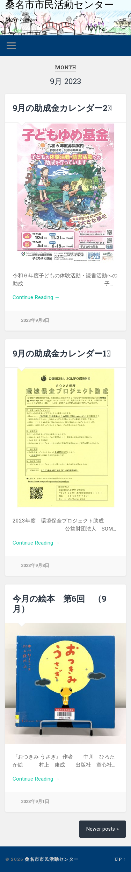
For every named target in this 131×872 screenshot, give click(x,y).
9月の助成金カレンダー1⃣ (62, 353)
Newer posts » (102, 829)
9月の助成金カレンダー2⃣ (62, 107)
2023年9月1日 (35, 801)
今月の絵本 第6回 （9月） (59, 603)
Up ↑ (120, 859)
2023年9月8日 (35, 320)
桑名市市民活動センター (52, 859)
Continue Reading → (36, 297)
